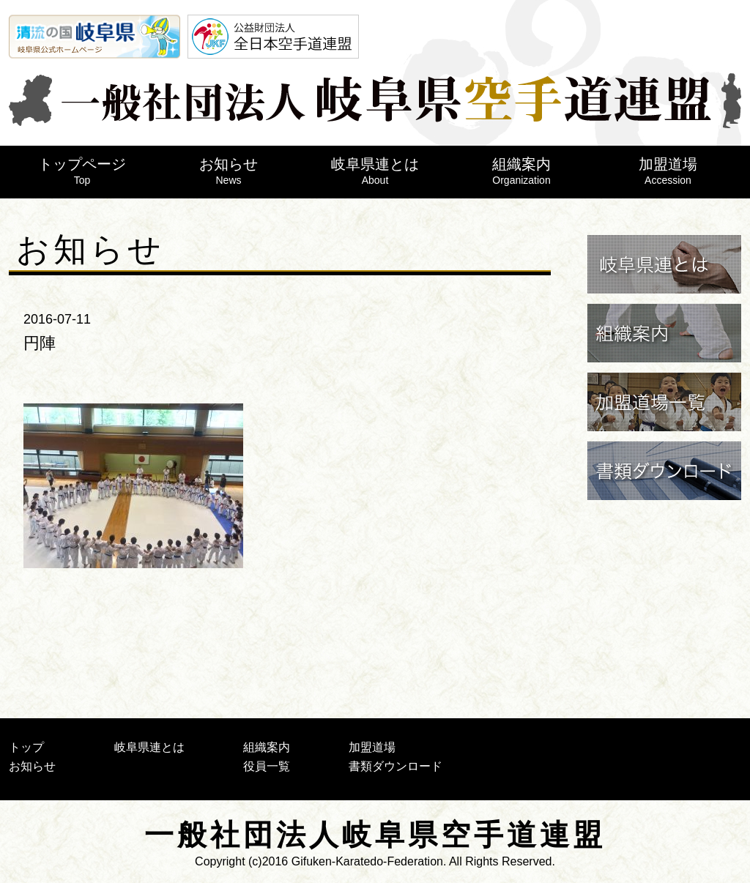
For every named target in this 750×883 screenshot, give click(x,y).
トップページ (82, 171)
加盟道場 (668, 171)
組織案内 (521, 171)
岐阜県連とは (375, 171)
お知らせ (228, 171)
